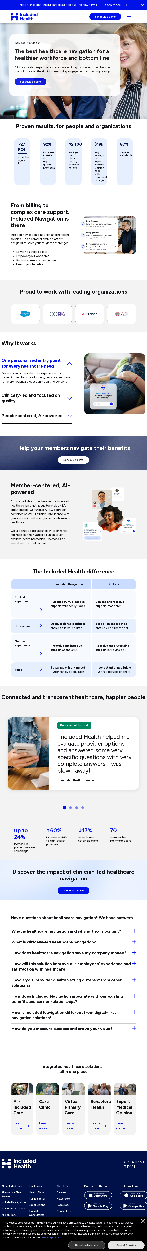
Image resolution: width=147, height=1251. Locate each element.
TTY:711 (130, 1170)
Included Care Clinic (14, 1212)
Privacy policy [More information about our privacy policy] (50, 1237)
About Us (62, 1189)
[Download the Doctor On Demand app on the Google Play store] (98, 1210)
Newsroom (63, 1202)
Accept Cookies (126, 1245)
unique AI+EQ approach (50, 513)
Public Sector (37, 1202)
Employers (35, 1189)
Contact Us (64, 1214)
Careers (61, 1195)
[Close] (143, 1221)
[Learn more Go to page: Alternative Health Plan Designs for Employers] (115, 5)
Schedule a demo (105, 18)
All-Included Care (12, 1189)
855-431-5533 (134, 1165)
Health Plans (36, 1195)
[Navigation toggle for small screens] (128, 18)
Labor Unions (37, 1208)
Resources (63, 1208)
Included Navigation (14, 1205)
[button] (144, 5)
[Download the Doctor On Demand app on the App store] (98, 1200)
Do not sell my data (86, 1245)
